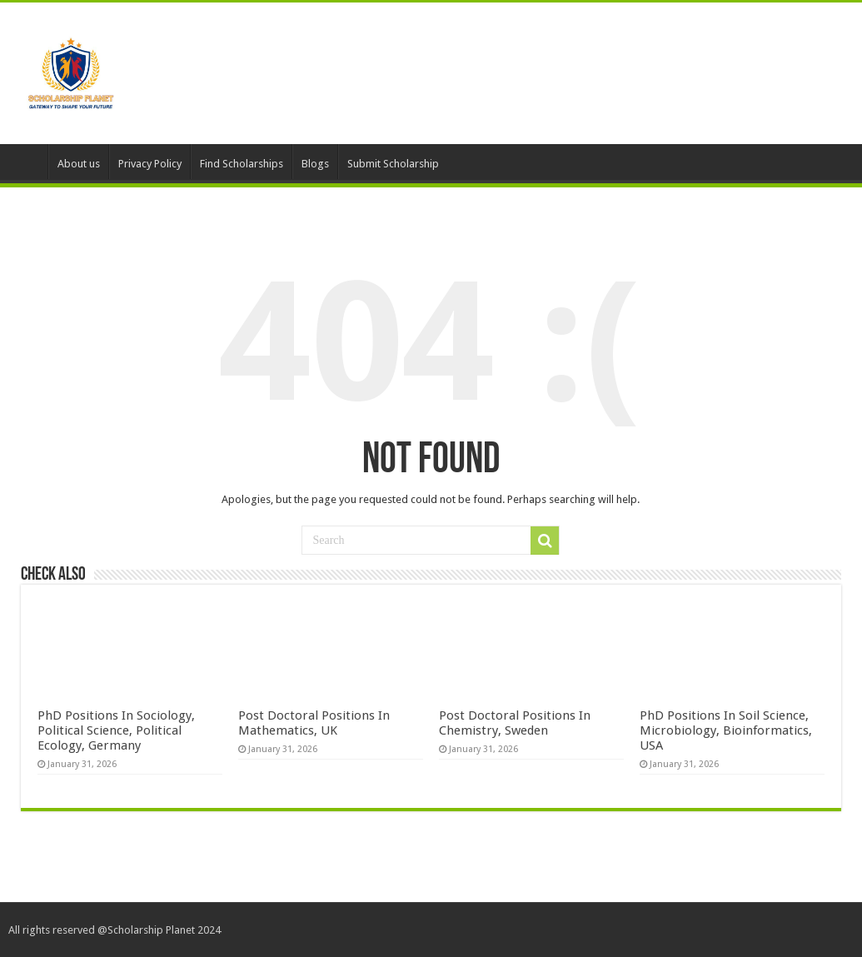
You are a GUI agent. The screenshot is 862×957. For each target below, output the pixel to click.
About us (78, 163)
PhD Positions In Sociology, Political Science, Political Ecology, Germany (116, 730)
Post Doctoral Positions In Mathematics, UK (314, 723)
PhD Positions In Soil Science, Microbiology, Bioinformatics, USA (726, 730)
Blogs (315, 163)
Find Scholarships (241, 163)
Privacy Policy (150, 163)
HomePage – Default (25, 161)
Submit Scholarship (393, 163)
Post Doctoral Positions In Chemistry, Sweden (514, 723)
